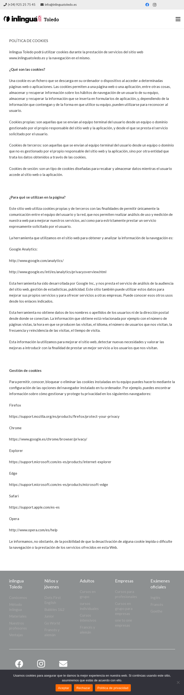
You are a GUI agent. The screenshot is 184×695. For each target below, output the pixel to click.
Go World (52, 623)
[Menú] (178, 19)
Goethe (156, 611)
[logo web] (43, 19)
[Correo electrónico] (63, 664)
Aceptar (63, 688)
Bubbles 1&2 (54, 609)
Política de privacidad (113, 688)
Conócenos (18, 597)
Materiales (18, 616)
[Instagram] (154, 4)
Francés (156, 604)
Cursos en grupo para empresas (123, 608)
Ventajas (16, 635)
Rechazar (83, 688)
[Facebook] (147, 4)
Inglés (155, 597)
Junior (49, 616)
